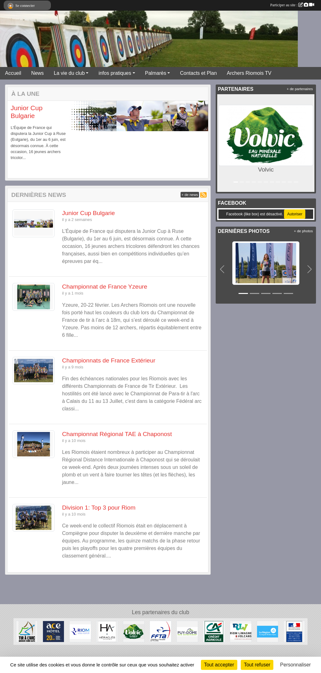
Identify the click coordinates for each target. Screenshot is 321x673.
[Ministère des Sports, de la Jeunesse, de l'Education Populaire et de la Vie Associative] (294, 631)
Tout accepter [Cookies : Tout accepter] (219, 664)
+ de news (190, 195)
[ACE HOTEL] (53, 631)
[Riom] (80, 631)
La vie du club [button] (69, 73)
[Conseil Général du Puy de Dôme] (187, 631)
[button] (16, 139)
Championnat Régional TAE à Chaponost (117, 434)
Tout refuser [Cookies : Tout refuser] (257, 664)
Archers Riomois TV (249, 73)
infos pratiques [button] (114, 73)
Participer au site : (292, 5)
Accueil (13, 73)
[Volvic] (134, 631)
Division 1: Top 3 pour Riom (98, 507)
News (37, 73)
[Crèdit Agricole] (214, 631)
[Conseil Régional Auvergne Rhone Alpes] (267, 631)
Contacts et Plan (198, 73)
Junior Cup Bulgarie (88, 213)
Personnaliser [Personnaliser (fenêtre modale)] (295, 664)
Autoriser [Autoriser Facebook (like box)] (294, 214)
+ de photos (303, 231)
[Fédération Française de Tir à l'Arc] (160, 631)
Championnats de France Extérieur (108, 360)
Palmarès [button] (155, 73)
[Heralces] (107, 631)
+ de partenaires (300, 89)
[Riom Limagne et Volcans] (240, 631)
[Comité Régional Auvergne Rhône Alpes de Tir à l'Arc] (27, 631)
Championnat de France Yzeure (104, 286)
